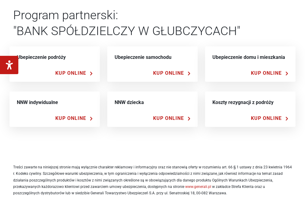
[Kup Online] (74, 73)
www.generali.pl (198, 187)
